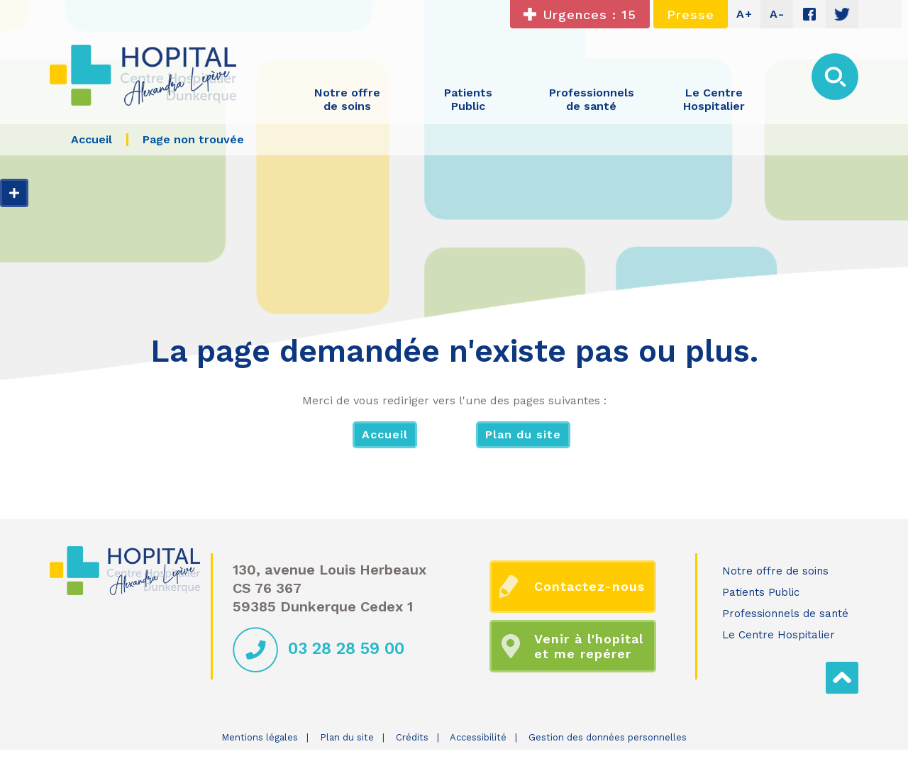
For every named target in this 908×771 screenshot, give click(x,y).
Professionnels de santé (785, 613)
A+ (744, 14)
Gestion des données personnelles (607, 737)
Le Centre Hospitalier (778, 634)
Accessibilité (478, 737)
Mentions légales (259, 737)
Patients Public (760, 592)
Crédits (412, 737)
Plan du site (523, 434)
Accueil (385, 434)
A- (777, 14)
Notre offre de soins (775, 571)
